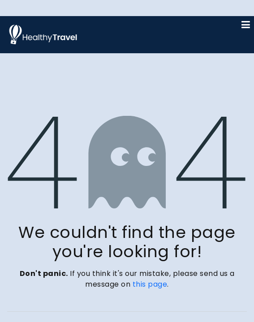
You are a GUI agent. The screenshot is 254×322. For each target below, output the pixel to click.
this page (150, 284)
